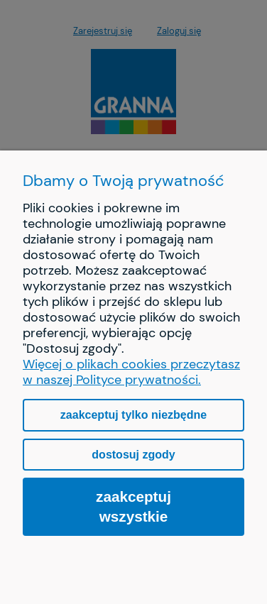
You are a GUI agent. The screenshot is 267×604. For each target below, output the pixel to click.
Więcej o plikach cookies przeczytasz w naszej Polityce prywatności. (131, 372)
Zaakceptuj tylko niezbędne (133, 415)
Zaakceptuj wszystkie (133, 506)
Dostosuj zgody (133, 455)
